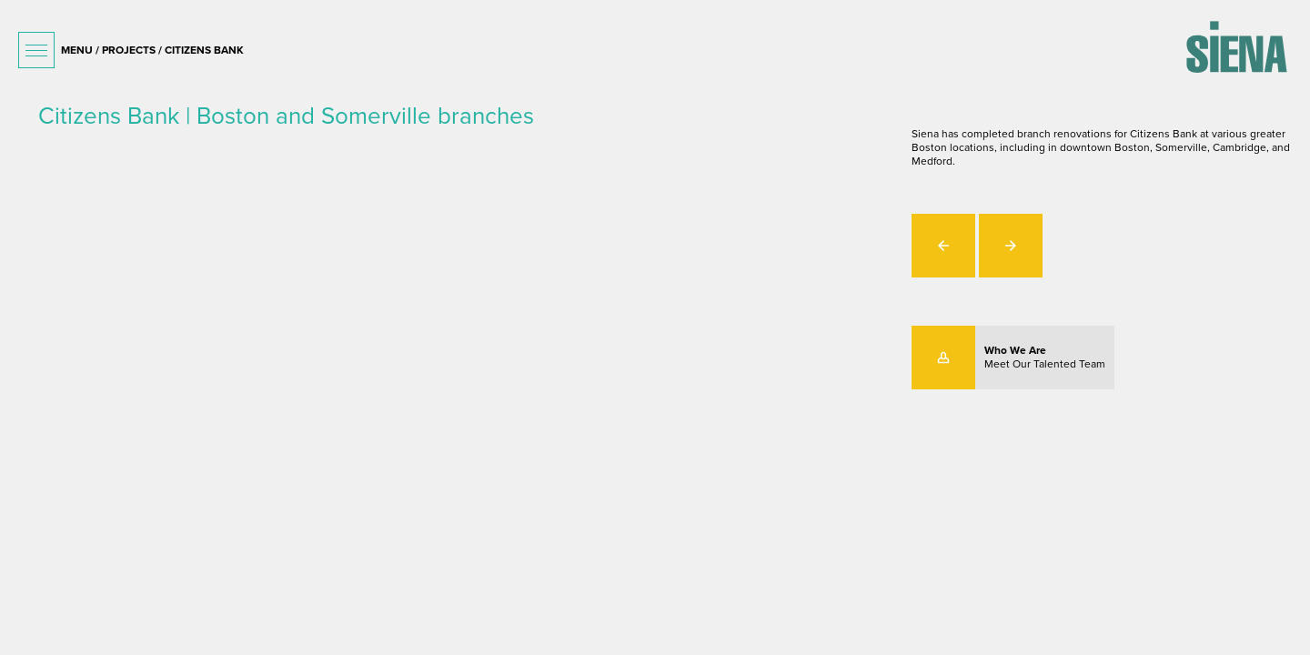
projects (129, 50)
